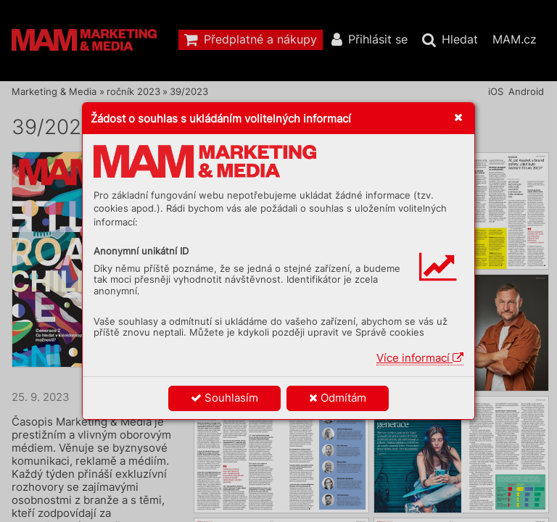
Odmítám (337, 398)
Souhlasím (224, 398)
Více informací (419, 358)
